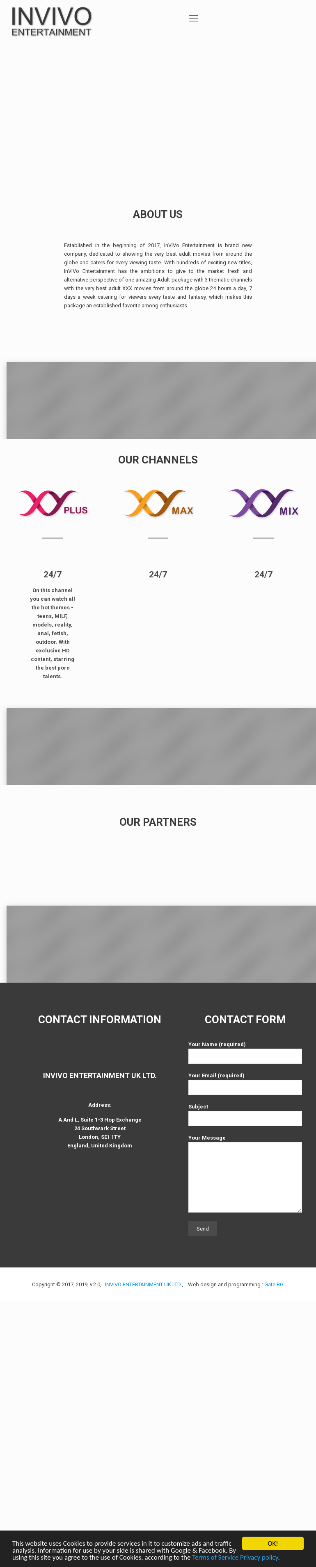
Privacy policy (259, 1557)
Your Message (245, 1439)
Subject (245, 1380)
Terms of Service (215, 1557)
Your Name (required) (245, 1317)
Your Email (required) (245, 1349)
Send (203, 1494)
